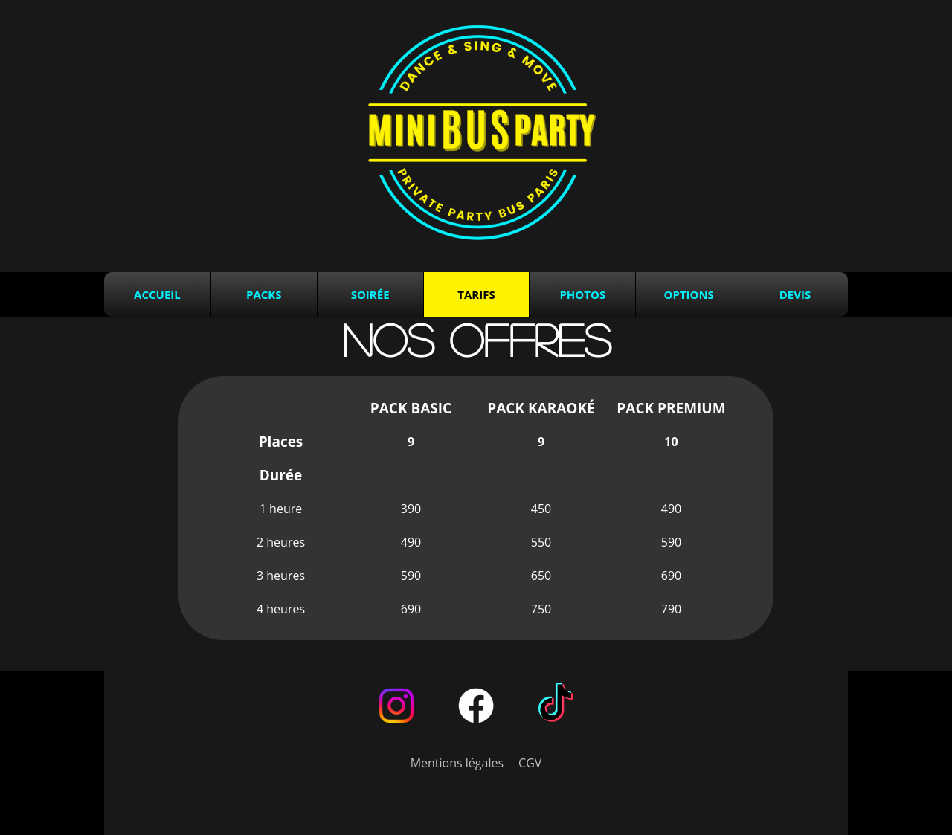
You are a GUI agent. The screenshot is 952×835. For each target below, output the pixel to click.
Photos (582, 294)
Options (688, 294)
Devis (795, 294)
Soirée (370, 294)
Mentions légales (457, 763)
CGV (529, 763)
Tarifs (476, 294)
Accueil (157, 294)
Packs (264, 294)
